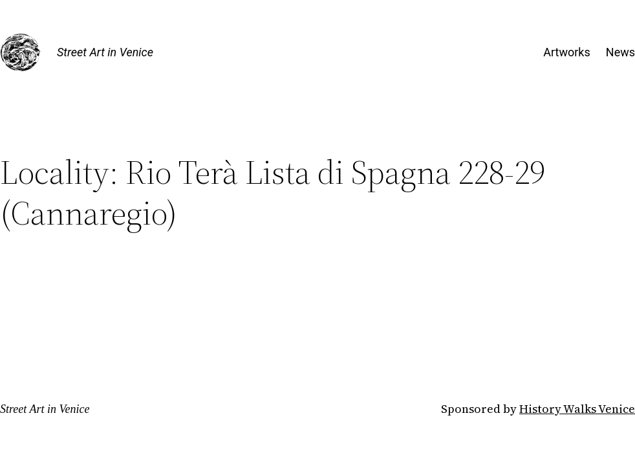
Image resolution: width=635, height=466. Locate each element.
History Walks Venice (577, 409)
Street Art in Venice (105, 52)
